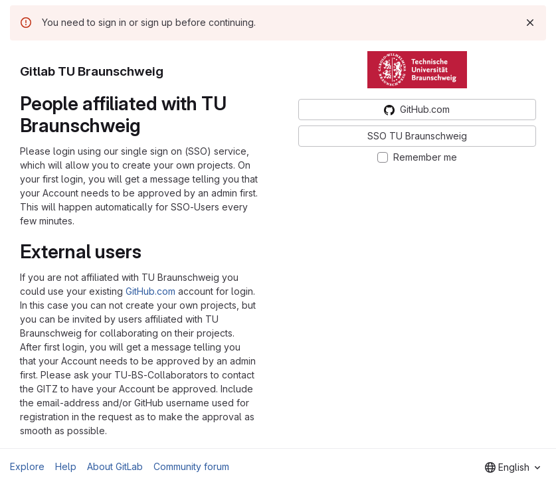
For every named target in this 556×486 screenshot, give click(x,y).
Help (65, 466)
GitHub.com (150, 291)
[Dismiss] (530, 23)
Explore (27, 466)
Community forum (191, 466)
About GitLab (115, 466)
